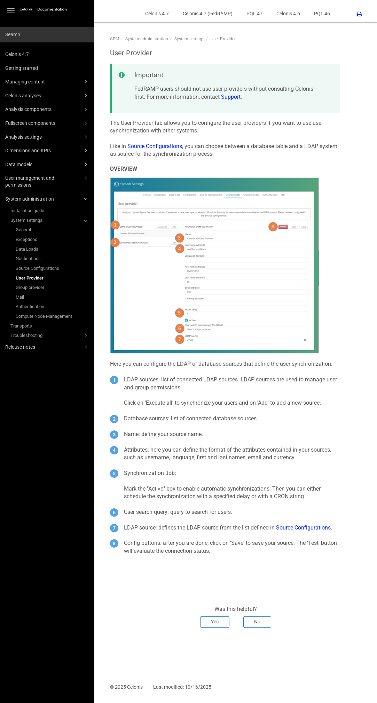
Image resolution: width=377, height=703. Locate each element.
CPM (114, 39)
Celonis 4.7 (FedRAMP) (208, 13)
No (257, 621)
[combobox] (47, 34)
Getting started (21, 68)
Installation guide (27, 210)
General (23, 229)
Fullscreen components (47, 123)
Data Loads (27, 249)
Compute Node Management (44, 316)
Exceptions (26, 239)
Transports (21, 326)
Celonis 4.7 (17, 54)
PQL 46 (322, 13)
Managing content (47, 82)
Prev (120, 650)
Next (330, 650)
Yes (215, 621)
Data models (47, 164)
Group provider (30, 287)
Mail (20, 297)
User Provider (30, 278)
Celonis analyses (47, 95)
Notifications (28, 258)
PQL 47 (254, 13)
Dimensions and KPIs (47, 150)
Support (231, 97)
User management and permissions (47, 181)
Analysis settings (47, 137)
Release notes (47, 347)
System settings (49, 221)
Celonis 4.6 (288, 13)
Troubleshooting (49, 336)
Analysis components (47, 109)
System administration (47, 199)
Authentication (30, 306)
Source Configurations (37, 268)
